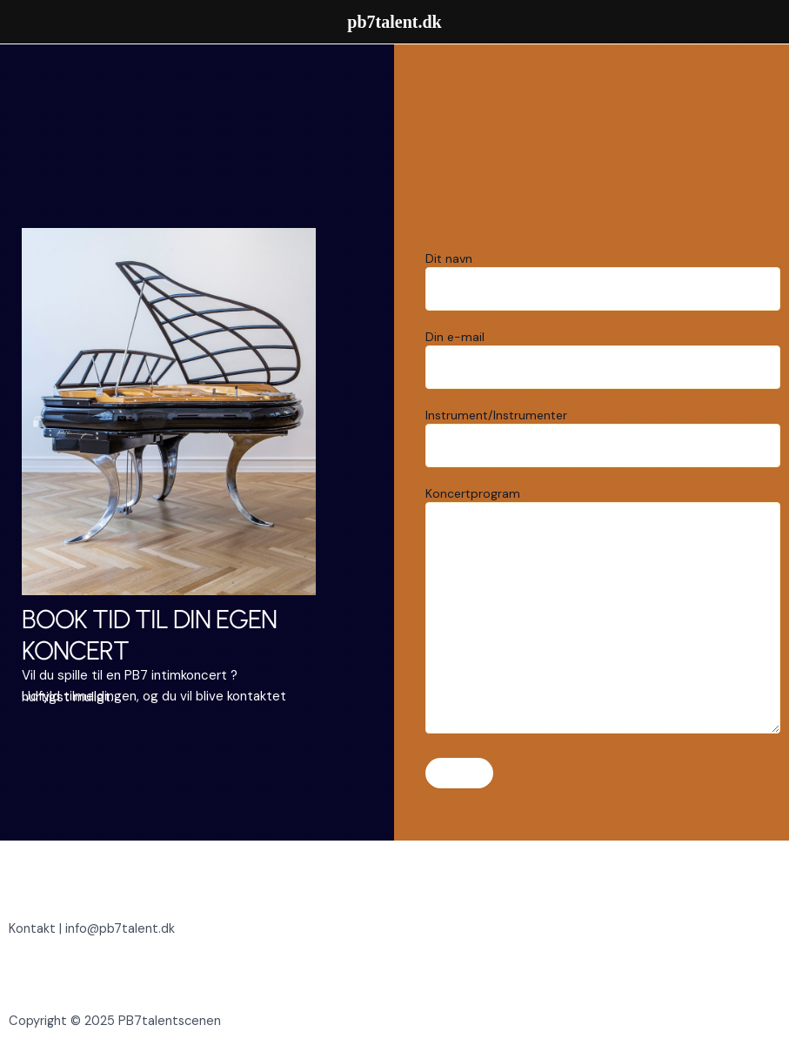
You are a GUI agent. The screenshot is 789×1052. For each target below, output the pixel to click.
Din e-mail (603, 359)
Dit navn (603, 281)
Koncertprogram (603, 612)
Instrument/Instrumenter (603, 437)
